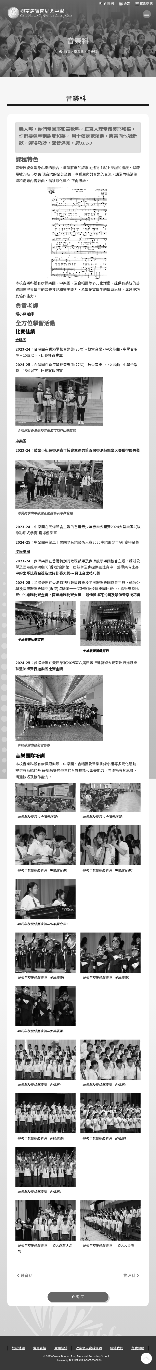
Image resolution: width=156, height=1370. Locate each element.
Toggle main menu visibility (147, 16)
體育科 (25, 1275)
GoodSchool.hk (92, 1360)
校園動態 (144, 3)
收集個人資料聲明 (89, 1348)
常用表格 (39, 1348)
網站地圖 (18, 1348)
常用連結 (60, 1348)
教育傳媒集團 (76, 1360)
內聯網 (106, 3)
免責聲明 (137, 1348)
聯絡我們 (116, 1348)
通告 (124, 3)
